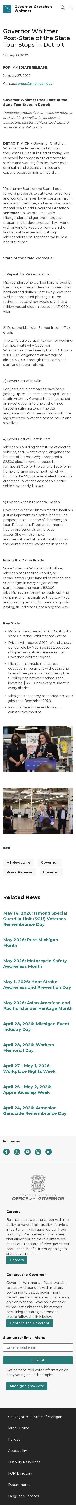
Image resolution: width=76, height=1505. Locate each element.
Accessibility (17, 1451)
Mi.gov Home (18, 1428)
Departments (19, 1485)
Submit (38, 1360)
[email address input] (38, 1347)
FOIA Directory (20, 1473)
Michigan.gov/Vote (27, 1386)
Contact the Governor (30, 1323)
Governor (49, 862)
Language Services (23, 1496)
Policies (14, 1439)
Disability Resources (24, 1462)
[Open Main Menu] (70, 7)
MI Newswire (18, 862)
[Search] (62, 7)
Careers (17, 1260)
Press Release (19, 872)
